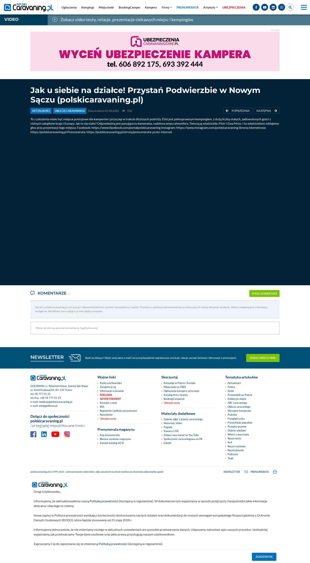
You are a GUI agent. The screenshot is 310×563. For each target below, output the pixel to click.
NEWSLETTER (47, 357)
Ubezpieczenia (108, 418)
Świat (231, 390)
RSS (102, 406)
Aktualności (234, 383)
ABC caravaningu (237, 402)
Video (11, 19)
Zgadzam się (264, 556)
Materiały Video (173, 423)
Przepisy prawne (237, 426)
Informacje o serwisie (112, 390)
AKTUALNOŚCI (41, 110)
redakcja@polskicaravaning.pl (55, 401)
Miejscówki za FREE (175, 387)
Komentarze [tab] (50, 293)
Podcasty (233, 454)
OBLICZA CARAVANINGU (70, 110)
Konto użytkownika (111, 383)
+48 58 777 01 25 (50, 397)
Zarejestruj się (108, 387)
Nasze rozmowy (237, 446)
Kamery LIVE (171, 431)
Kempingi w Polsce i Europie (179, 383)
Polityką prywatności (113, 544)
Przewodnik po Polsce (240, 394)
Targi (230, 458)
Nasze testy (234, 438)
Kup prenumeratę (110, 435)
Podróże (232, 414)
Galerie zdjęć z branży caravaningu (183, 419)
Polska (231, 387)
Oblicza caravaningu (239, 406)
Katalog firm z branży (176, 394)
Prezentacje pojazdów (240, 422)
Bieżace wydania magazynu (115, 439)
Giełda (167, 443)
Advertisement (110, 398)
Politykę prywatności (104, 501)
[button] (210, 7)
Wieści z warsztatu (238, 434)
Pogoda (168, 427)
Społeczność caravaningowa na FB (183, 439)
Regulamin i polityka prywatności (118, 410)
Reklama (106, 394)
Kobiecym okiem (237, 398)
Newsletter (106, 414)
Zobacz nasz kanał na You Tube (181, 435)
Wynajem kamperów (239, 410)
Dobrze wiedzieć (237, 430)
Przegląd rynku (236, 418)
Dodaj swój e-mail (263, 357)
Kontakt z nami (108, 402)
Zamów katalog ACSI (112, 443)
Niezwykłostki (236, 450)
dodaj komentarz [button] (264, 293)
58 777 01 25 (43, 393)
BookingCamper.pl (174, 398)
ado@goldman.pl (48, 405)
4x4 (230, 442)
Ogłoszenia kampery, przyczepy (181, 390)
